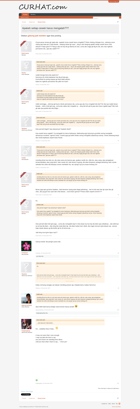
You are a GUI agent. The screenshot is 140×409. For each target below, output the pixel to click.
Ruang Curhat (33, 30)
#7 (118, 235)
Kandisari (25, 253)
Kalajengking (39, 313)
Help (109, 403)
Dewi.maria (45, 30)
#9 (118, 288)
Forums (25, 14)
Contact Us (104, 403)
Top (117, 403)
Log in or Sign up (113, 1)
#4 (118, 140)
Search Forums (25, 17)
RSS (119, 403)
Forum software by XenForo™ (33, 406)
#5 (118, 167)
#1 (118, 53)
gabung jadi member (37, 36)
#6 (118, 194)
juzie (37, 256)
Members (33, 14)
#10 (118, 310)
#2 (118, 84)
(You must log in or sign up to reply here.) (108, 388)
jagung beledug (27, 305)
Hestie (24, 73)
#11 (118, 383)
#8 (118, 253)
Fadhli (24, 158)
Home (113, 403)
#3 (118, 111)
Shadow (24, 128)
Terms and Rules (116, 406)
